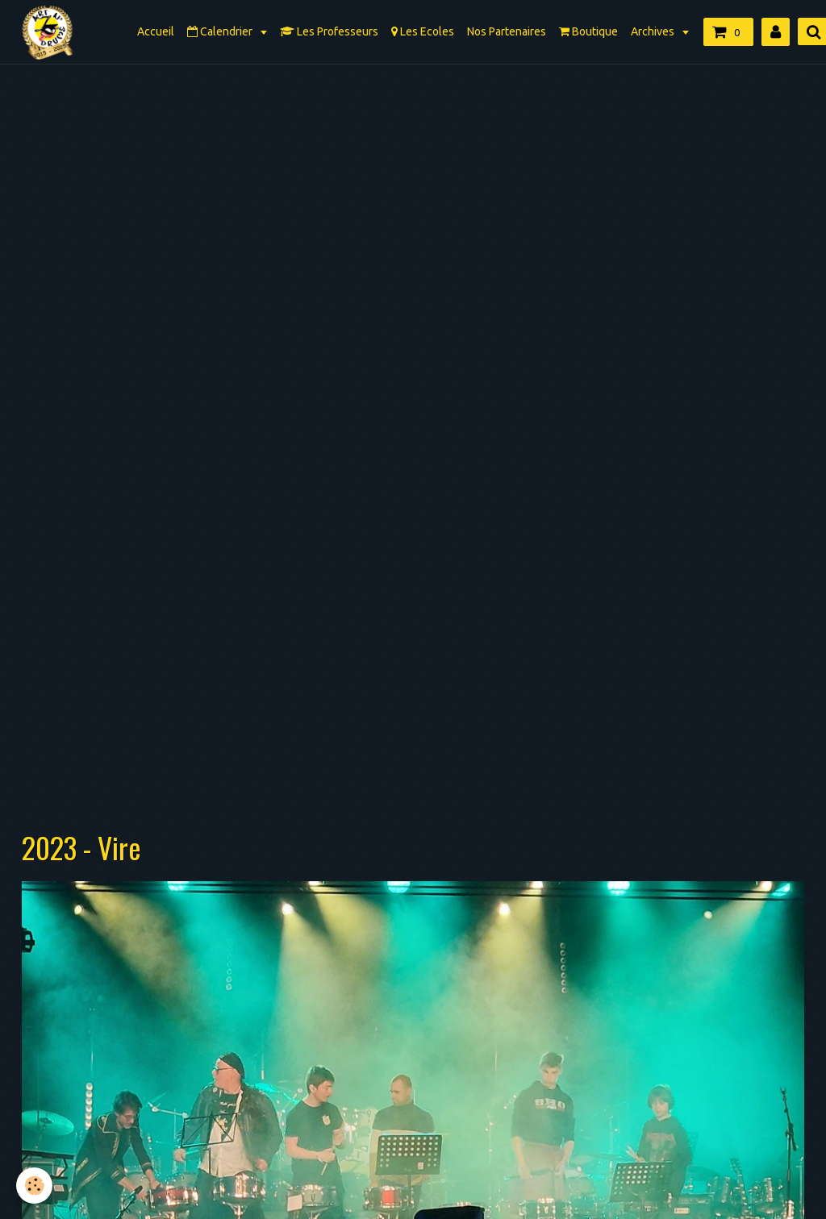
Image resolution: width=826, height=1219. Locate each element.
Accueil (155, 31)
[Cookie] (34, 1185)
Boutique (588, 31)
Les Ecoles (422, 31)
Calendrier (221, 31)
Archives (654, 31)
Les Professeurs (329, 31)
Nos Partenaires (506, 31)
